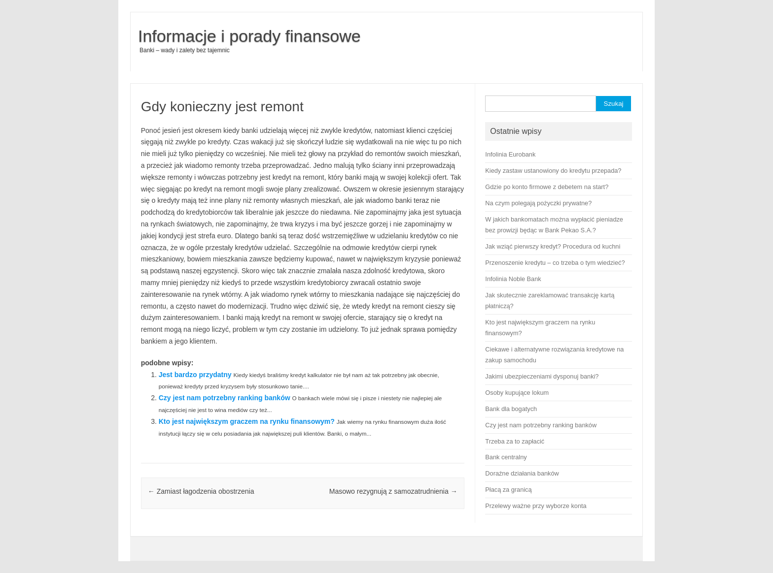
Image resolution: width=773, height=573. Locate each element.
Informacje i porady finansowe (249, 36)
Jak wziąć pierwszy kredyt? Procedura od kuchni (552, 246)
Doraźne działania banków (522, 473)
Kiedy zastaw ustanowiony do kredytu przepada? (553, 170)
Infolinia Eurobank (510, 154)
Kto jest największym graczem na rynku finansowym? (247, 421)
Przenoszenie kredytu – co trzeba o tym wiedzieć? (555, 262)
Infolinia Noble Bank (513, 279)
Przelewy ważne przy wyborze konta (535, 505)
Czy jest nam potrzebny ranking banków (224, 398)
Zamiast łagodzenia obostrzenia (201, 491)
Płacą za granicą (508, 489)
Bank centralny (506, 457)
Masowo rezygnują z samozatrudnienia (393, 491)
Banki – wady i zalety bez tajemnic (185, 50)
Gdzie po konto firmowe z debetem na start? (546, 187)
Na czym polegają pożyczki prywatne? (538, 203)
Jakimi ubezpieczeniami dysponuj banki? (541, 376)
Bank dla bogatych (511, 409)
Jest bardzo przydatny (195, 375)
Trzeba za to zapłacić (514, 441)
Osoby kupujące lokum (517, 392)
